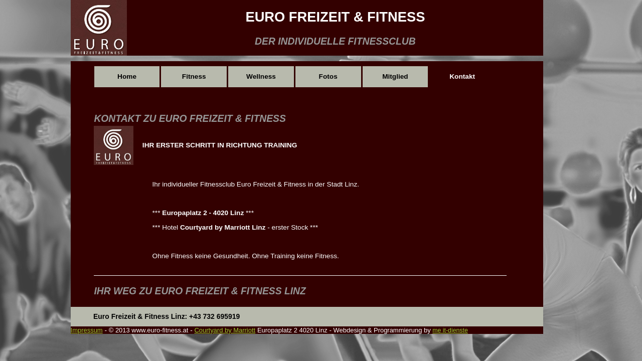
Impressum (87, 330)
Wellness (261, 76)
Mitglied (395, 76)
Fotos (328, 76)
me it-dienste (449, 330)
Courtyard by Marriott (224, 330)
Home (126, 76)
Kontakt (462, 76)
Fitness (194, 76)
